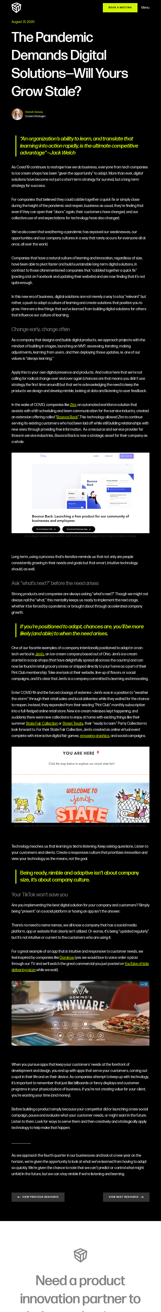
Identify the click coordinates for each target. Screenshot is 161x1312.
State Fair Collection (42, 723)
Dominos (67, 957)
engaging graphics (94, 736)
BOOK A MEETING (120, 7)
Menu (145, 8)
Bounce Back (67, 417)
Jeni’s (39, 654)
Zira (73, 405)
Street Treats (73, 723)
